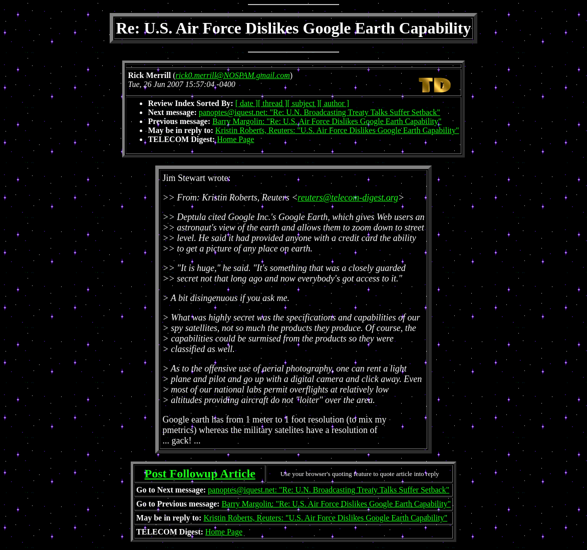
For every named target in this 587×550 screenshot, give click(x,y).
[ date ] (246, 103)
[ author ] (335, 103)
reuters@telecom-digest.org (348, 197)
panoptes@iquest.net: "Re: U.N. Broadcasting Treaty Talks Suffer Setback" (319, 112)
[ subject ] (303, 103)
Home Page (235, 139)
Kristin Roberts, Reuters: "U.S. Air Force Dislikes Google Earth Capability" (337, 130)
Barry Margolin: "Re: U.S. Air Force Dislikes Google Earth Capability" (327, 121)
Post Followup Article (200, 473)
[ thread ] (272, 103)
